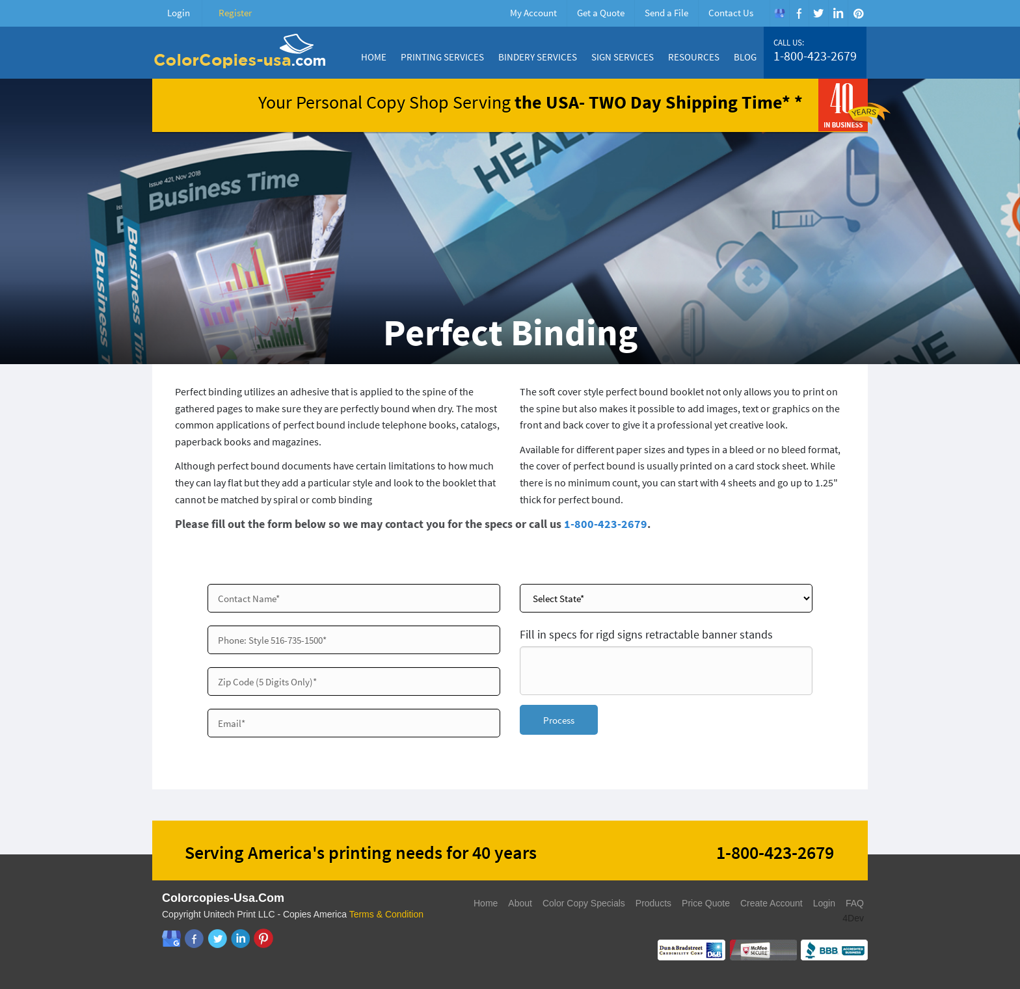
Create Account (771, 903)
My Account (533, 13)
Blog (745, 57)
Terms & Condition (386, 914)
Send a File (666, 13)
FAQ (855, 903)
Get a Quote (600, 13)
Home (373, 57)
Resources (693, 57)
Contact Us (730, 13)
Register (235, 13)
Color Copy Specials (584, 903)
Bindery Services (537, 57)
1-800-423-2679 (815, 55)
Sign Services (622, 57)
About (520, 903)
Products (653, 903)
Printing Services (442, 57)
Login (178, 13)
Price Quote (706, 903)
